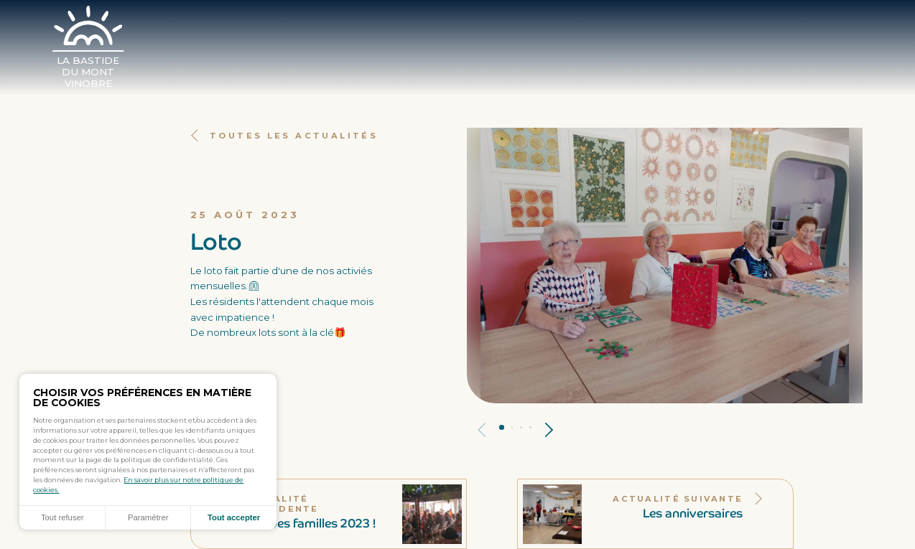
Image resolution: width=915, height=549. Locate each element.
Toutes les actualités (284, 136)
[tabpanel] (665, 266)
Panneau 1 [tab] (501, 427)
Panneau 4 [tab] (530, 427)
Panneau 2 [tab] (512, 427)
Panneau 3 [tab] (521, 427)
